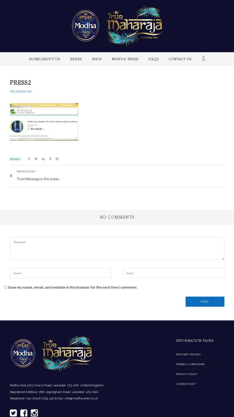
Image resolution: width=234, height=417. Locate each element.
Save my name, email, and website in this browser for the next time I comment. (72, 286)
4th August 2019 (20, 91)
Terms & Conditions (190, 363)
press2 (20, 82)
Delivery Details (188, 353)
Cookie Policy (186, 383)
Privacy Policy (186, 373)
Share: (15, 159)
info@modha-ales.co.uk (81, 397)
